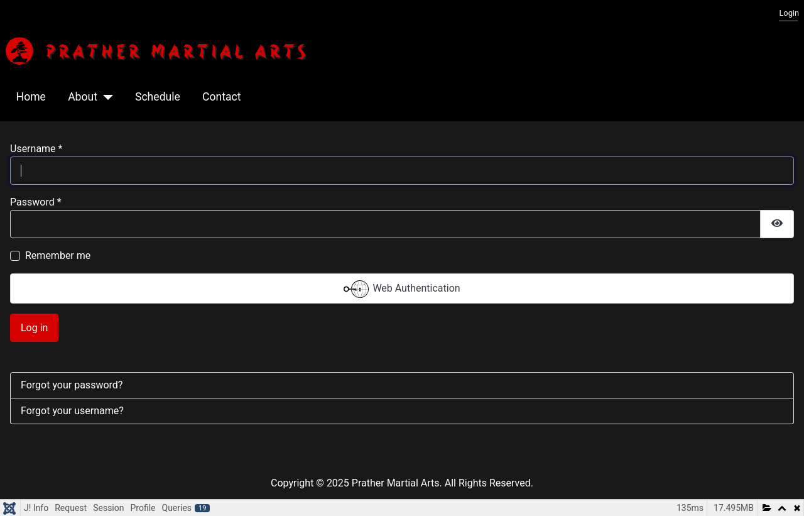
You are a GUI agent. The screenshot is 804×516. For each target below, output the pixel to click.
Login (789, 13)
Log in (34, 328)
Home (31, 97)
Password (36, 202)
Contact (221, 97)
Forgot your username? (72, 411)
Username (36, 149)
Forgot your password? (71, 385)
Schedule (157, 97)
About (82, 97)
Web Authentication (402, 289)
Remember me (57, 255)
